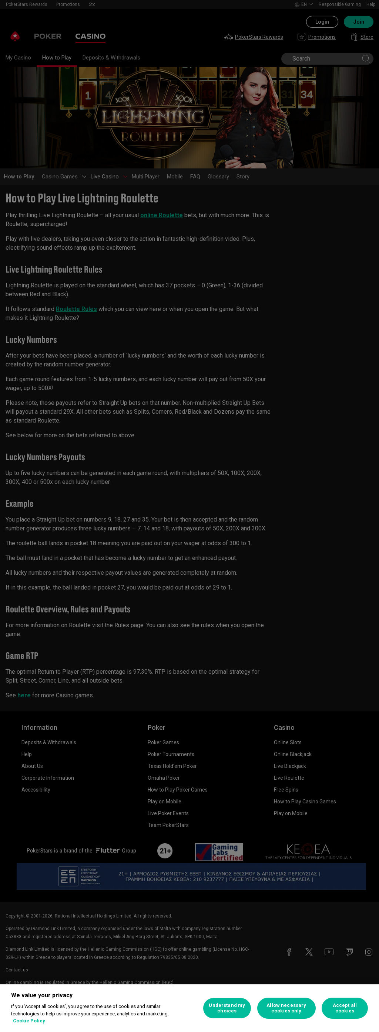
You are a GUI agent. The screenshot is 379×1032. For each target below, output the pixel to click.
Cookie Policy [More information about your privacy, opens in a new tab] (29, 1021)
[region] (189, 1008)
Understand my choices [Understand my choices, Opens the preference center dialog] (227, 1008)
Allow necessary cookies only (286, 1008)
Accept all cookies (345, 1008)
